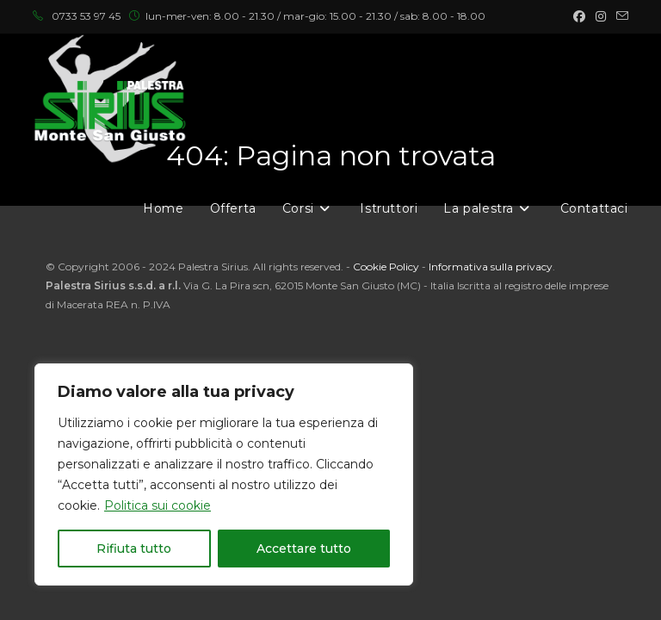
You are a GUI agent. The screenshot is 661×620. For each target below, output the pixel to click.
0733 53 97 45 (86, 15)
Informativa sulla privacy (491, 266)
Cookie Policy (386, 266)
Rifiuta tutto (133, 548)
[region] (223, 474)
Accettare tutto (303, 548)
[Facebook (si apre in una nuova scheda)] (579, 16)
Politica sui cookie (157, 505)
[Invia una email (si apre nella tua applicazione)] (619, 16)
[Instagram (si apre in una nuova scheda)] (600, 16)
